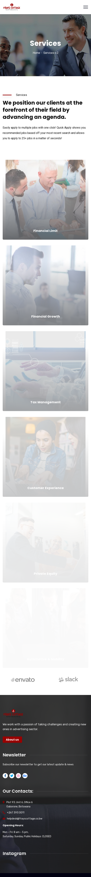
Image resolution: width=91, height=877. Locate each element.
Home (36, 53)
